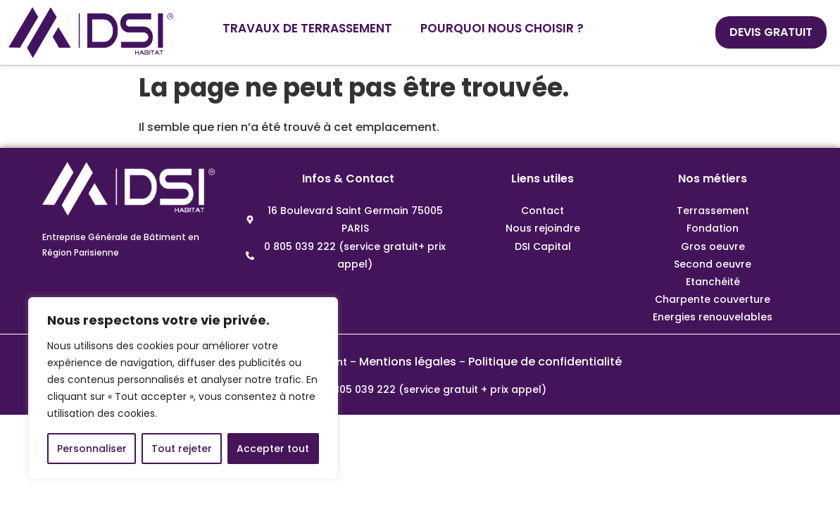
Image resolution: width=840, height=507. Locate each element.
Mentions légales (407, 361)
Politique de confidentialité (545, 361)
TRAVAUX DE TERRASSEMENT (307, 28)
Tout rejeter (181, 449)
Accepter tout (273, 449)
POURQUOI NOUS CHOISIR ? (502, 28)
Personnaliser (92, 449)
